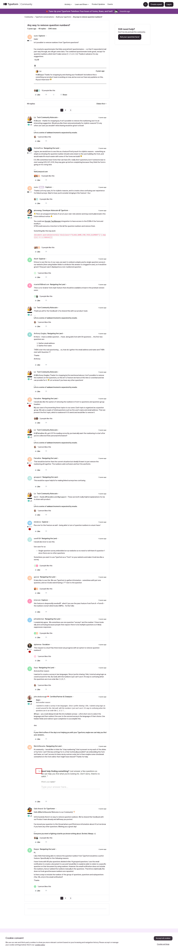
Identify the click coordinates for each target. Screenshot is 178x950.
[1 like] (42, 137)
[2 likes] (43, 199)
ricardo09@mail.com (41, 284)
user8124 (37, 538)
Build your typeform (63, 17)
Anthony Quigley (40, 333)
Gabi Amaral (38, 809)
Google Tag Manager (53, 221)
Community (29, 17)
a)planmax (37, 644)
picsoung (38, 210)
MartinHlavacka (39, 746)
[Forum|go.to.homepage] (18, 4)
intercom (37, 600)
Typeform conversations (44, 17)
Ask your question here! (129, 37)
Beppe (36, 849)
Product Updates (98, 4)
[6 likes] (44, 176)
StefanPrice (38, 148)
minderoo (37, 522)
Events (110, 4)
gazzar (36, 577)
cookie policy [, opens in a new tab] (40, 945)
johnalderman (39, 619)
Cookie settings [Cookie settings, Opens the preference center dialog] (163, 944)
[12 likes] (44, 90)
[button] (156, 4)
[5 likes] (44, 247)
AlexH (36, 259)
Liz (40, 71)
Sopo (36, 668)
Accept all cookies (163, 938)
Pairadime (37, 398)
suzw (36, 36)
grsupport (38, 477)
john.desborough (40, 697)
